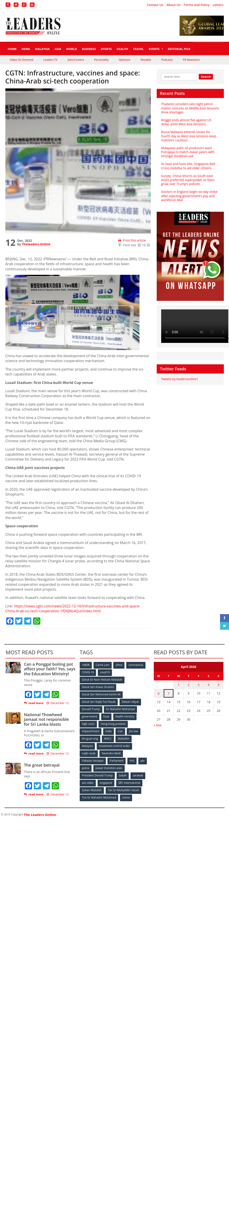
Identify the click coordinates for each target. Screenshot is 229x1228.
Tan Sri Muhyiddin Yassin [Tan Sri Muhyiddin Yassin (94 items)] (123, 790)
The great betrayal (42, 765)
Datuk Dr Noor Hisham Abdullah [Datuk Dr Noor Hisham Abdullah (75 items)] (102, 680)
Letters (218, 4)
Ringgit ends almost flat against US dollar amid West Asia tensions (186, 122)
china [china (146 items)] (119, 665)
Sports (106, 49)
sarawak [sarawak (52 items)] (138, 775)
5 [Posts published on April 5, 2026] (218, 685)
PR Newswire (191, 60)
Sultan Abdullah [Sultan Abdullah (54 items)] (92, 790)
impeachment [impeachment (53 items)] (90, 731)
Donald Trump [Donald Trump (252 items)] (91, 709)
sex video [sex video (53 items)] (88, 783)
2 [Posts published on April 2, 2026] (188, 685)
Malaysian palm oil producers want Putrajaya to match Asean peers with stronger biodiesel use (188, 152)
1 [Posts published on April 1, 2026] (179, 685)
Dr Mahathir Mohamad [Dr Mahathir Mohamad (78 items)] (120, 709)
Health (122, 49)
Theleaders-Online (36, 244)
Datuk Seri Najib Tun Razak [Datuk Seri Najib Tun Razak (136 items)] (99, 702)
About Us (173, 4)
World (71, 49)
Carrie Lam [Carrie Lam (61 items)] (102, 665)
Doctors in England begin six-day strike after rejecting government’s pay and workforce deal (189, 196)
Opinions (124, 60)
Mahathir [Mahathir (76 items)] (123, 738)
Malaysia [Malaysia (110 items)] (87, 746)
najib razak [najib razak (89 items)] (89, 753)
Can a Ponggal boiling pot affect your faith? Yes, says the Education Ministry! (49, 668)
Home (12, 49)
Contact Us (155, 4)
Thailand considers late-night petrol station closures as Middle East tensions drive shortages (190, 108)
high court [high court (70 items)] (88, 724)
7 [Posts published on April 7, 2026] (168, 693)
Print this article (132, 240)
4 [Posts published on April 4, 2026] (209, 685)
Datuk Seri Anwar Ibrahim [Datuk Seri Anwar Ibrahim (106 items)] (98, 687)
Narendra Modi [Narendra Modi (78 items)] (111, 753)
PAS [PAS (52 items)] (132, 761)
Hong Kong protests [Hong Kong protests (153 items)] (113, 724)
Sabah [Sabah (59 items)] (123, 775)
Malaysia (42, 49)
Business (89, 49)
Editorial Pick (179, 49)
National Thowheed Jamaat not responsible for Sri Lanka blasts (46, 719)
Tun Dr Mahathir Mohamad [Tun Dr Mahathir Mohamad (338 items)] (99, 797)
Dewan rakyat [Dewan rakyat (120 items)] (130, 702)
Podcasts (167, 60)
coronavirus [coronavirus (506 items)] (135, 665)
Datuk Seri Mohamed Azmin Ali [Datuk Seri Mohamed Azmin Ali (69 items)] (101, 694)
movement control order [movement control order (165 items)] (114, 746)
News (25, 49)
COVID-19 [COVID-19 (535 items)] (88, 672)
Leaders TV (50, 60)
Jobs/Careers (76, 60)
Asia (58, 49)
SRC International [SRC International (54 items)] (129, 783)
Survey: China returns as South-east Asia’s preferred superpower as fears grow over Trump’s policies (188, 180)
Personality (101, 60)
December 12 (58, 703)
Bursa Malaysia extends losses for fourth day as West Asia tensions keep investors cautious (188, 136)
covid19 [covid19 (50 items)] (105, 672)
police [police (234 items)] (85, 768)
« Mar (158, 725)
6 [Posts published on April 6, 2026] (158, 693)
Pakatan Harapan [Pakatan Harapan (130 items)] (93, 761)
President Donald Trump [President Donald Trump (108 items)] (97, 775)
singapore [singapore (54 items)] (106, 783)
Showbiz (145, 60)
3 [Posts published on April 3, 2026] (198, 685)
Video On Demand (21, 60)
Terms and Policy (197, 4)
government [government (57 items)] (89, 716)
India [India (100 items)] (108, 731)
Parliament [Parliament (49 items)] (116, 761)
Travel (138, 49)
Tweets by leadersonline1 (179, 379)
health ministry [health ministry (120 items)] (125, 716)
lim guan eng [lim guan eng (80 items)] (90, 738)
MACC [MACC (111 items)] (108, 738)
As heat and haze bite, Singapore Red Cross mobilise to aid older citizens (188, 166)
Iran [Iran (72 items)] (120, 731)
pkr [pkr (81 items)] (143, 761)
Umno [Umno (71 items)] (126, 797)
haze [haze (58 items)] (106, 716)
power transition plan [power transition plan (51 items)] (109, 768)
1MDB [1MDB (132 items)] (86, 665)
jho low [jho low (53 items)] (133, 731)
